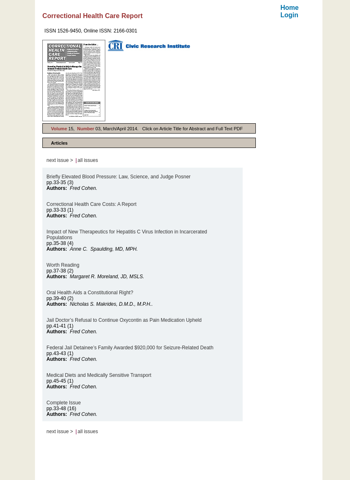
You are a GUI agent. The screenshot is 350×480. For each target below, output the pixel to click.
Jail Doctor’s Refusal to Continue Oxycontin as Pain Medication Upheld (124, 320)
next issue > (59, 160)
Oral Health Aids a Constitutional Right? (89, 292)
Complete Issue (63, 403)
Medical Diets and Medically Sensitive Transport (98, 375)
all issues (88, 160)
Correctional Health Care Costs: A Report (91, 204)
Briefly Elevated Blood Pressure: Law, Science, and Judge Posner (118, 177)
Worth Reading (62, 265)
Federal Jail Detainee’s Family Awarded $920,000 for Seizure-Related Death (129, 348)
